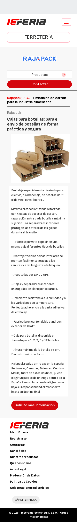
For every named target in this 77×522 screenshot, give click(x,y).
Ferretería (38, 37)
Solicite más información (35, 405)
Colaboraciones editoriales (29, 488)
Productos (39, 75)
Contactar (39, 84)
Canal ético (18, 451)
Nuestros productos (24, 457)
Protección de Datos (25, 475)
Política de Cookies (23, 482)
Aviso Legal (18, 469)
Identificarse (19, 432)
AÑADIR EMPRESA (26, 499)
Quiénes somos (20, 463)
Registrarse (18, 439)
